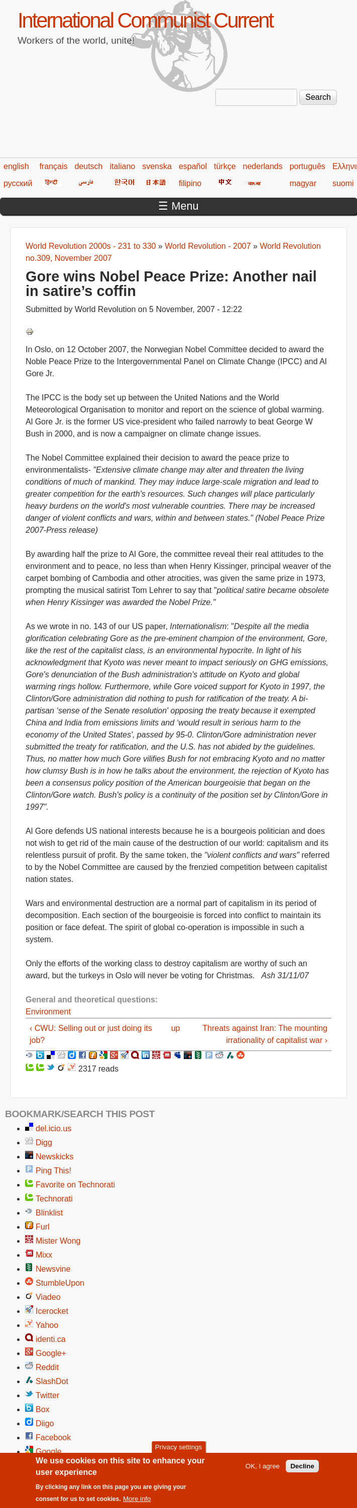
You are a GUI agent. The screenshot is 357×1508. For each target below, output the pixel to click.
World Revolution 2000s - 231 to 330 (91, 246)
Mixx (44, 1255)
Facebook (53, 1437)
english (16, 166)
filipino (190, 183)
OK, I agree (263, 1470)
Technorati (54, 1198)
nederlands (263, 166)
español (193, 166)
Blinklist (49, 1213)
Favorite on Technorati (75, 1184)
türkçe (225, 166)
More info (137, 1503)
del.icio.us (53, 1128)
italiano (123, 166)
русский (18, 183)
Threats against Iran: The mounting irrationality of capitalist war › (264, 1034)
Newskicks (55, 1156)
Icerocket (52, 1311)
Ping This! (53, 1170)
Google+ (51, 1353)
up (175, 1028)
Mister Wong (58, 1241)
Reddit (47, 1367)
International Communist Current (145, 20)
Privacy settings (178, 1452)
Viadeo (48, 1297)
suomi (343, 183)
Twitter (47, 1395)
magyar (303, 183)
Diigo (45, 1423)
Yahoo (47, 1325)
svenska (157, 166)
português (307, 166)
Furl (43, 1227)
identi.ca (51, 1339)
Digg (44, 1142)
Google (49, 1451)
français (53, 166)
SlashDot (52, 1381)
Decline (302, 1470)
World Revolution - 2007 (208, 246)
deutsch (88, 166)
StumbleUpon (60, 1283)
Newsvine (53, 1269)
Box (43, 1409)
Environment (48, 1011)
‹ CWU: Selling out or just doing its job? (91, 1034)
